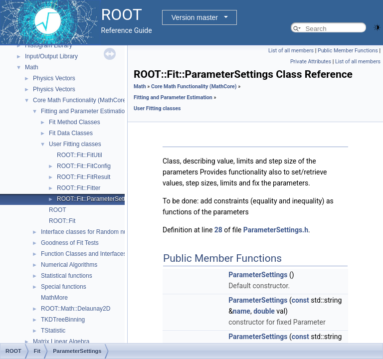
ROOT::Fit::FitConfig (84, 166)
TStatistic (53, 330)
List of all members (291, 50)
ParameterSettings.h (275, 230)
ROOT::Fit (62, 220)
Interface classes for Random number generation (106, 231)
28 (218, 230)
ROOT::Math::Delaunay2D (75, 308)
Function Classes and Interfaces (83, 253)
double (264, 311)
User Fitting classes (75, 144)
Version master (195, 17)
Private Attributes (310, 61)
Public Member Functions (348, 50)
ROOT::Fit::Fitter (78, 187)
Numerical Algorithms (69, 264)
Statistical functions (66, 275)
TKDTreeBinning (63, 319)
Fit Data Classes (71, 133)
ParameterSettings (257, 275)
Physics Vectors (54, 78)
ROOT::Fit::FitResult (83, 177)
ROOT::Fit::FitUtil (79, 155)
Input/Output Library (51, 56)
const (300, 300)
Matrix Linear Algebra (61, 341)
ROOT (57, 209)
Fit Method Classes (74, 122)
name (241, 311)
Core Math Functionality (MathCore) (80, 100)
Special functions (63, 286)
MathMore (54, 297)
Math (31, 67)
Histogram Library (48, 45)
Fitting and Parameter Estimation (84, 111)
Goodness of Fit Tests (70, 242)
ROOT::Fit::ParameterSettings (96, 198)
